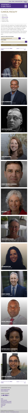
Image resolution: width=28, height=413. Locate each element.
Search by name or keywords (7, 36)
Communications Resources (6, 402)
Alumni (13, 1)
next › (25, 49)
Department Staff (5, 21)
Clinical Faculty (5, 17)
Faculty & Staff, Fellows (19, 1)
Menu (26, 4)
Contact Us (25, 1)
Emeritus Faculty (5, 20)
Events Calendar (4, 400)
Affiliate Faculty (5, 18)
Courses (10, 1)
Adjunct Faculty (5, 16)
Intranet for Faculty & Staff (6, 401)
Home (2, 9)
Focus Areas (3, 39)
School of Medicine (4, 390)
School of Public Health (5, 389)
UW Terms (7, 411)
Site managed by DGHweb (14, 411)
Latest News (3, 404)
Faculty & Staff (6, 9)
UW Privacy (3, 411)
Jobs (1, 406)
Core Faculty (4, 14)
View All (18, 48)
